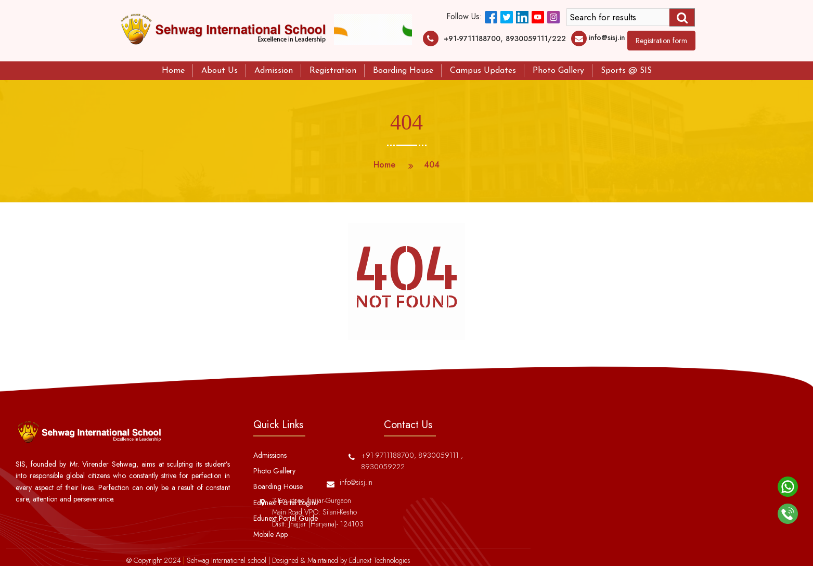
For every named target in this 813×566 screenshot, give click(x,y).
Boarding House (403, 71)
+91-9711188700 (472, 38)
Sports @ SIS (626, 71)
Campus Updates (483, 71)
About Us (219, 71)
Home (173, 71)
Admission (273, 71)
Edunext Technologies (379, 560)
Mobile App (270, 534)
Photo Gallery (558, 71)
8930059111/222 (536, 38)
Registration (332, 71)
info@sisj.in (607, 37)
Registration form (661, 40)
